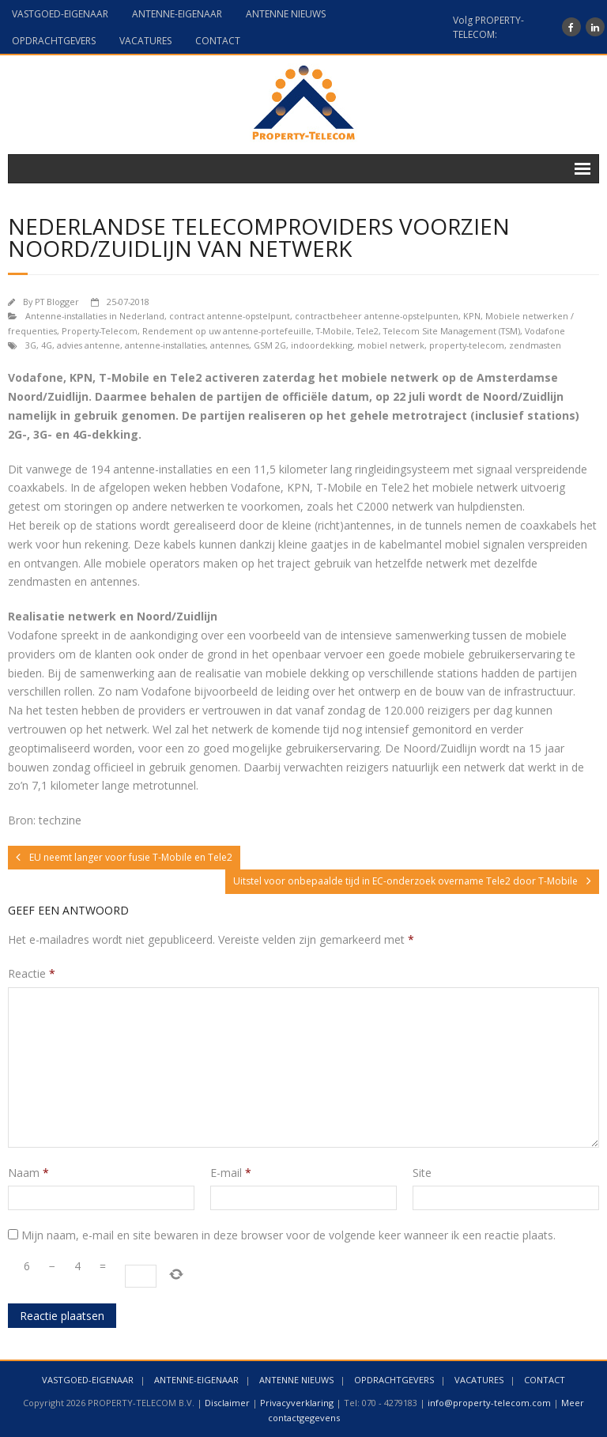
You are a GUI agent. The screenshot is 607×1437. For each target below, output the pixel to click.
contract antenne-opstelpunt (229, 316)
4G (46, 345)
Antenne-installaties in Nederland (94, 316)
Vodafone (545, 331)
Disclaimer (227, 1403)
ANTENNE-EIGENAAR (177, 14)
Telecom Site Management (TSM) (451, 331)
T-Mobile (334, 331)
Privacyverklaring (297, 1403)
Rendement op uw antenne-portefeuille (226, 331)
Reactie (31, 973)
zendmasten (535, 345)
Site (422, 1172)
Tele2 (367, 331)
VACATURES (145, 40)
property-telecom (466, 345)
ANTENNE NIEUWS (286, 14)
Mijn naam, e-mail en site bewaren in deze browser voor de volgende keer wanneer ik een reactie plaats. (288, 1235)
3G (30, 345)
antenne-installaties (165, 345)
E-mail (230, 1172)
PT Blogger (57, 301)
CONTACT (217, 40)
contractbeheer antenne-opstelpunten (376, 316)
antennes (229, 345)
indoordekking (322, 345)
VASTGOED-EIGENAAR (60, 14)
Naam (28, 1172)
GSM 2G (270, 345)
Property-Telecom (100, 331)
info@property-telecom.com (489, 1403)
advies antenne (88, 345)
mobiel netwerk (390, 345)
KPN (472, 316)
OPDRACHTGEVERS (54, 40)
